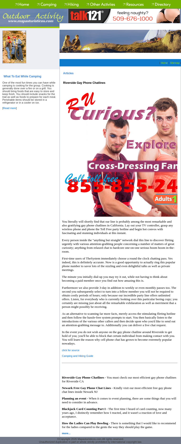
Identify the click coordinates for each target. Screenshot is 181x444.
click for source (70, 350)
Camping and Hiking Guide (77, 355)
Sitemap (175, 62)
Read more (9, 108)
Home (164, 62)
